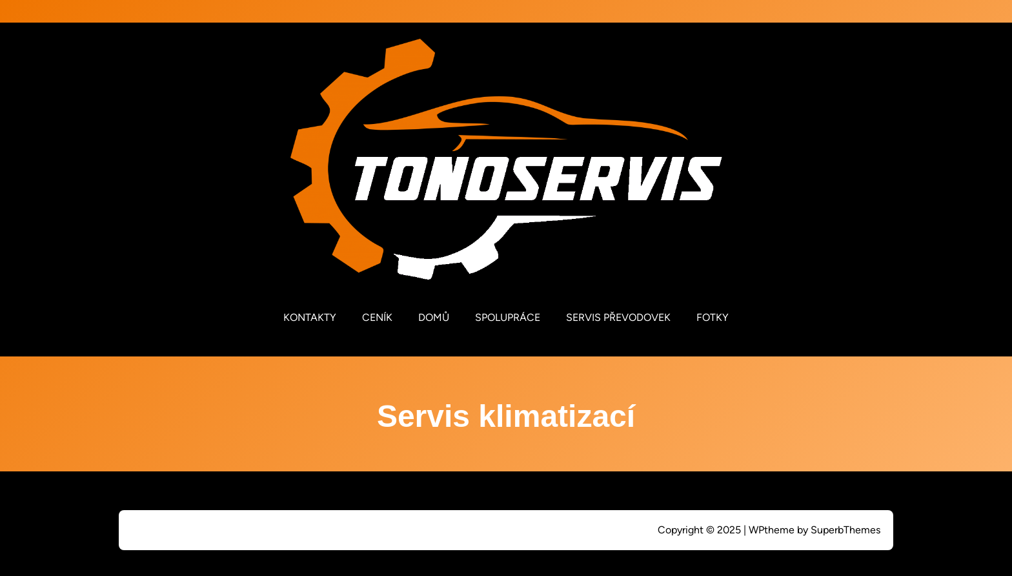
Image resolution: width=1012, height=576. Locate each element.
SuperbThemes (845, 530)
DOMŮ (433, 317)
